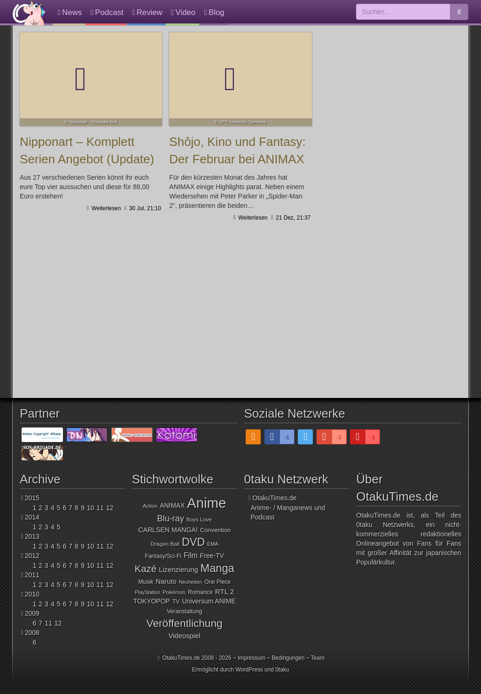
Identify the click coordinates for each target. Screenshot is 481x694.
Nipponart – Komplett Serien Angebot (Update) (91, 79)
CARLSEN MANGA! (168, 530)
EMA (212, 544)
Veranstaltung (184, 611)
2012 (32, 555)
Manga (217, 568)
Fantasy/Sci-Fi (163, 556)
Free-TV (212, 555)
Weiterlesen (105, 208)
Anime (206, 503)
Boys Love (199, 519)
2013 (32, 536)
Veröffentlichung (185, 623)
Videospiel (185, 636)
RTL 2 (224, 591)
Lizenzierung (178, 569)
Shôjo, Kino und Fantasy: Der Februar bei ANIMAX (240, 79)
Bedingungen (288, 658)
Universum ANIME (208, 601)
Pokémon (174, 592)
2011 (32, 575)
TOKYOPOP (151, 601)
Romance (200, 592)
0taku (282, 669)
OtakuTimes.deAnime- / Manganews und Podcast (288, 507)
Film (191, 555)
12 (110, 507)
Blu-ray (170, 518)
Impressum (251, 658)
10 (90, 507)
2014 (32, 517)
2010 (32, 594)
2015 (32, 498)
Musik (145, 582)
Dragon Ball (164, 544)
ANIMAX (172, 505)
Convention (215, 530)
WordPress (249, 669)
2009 (32, 613)
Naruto (165, 581)
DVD (193, 542)
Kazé (146, 568)
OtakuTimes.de (29, 12)
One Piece (217, 582)
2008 (32, 632)
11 (100, 507)
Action (150, 506)
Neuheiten (190, 582)
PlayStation (147, 592)
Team (318, 658)
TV (176, 601)
